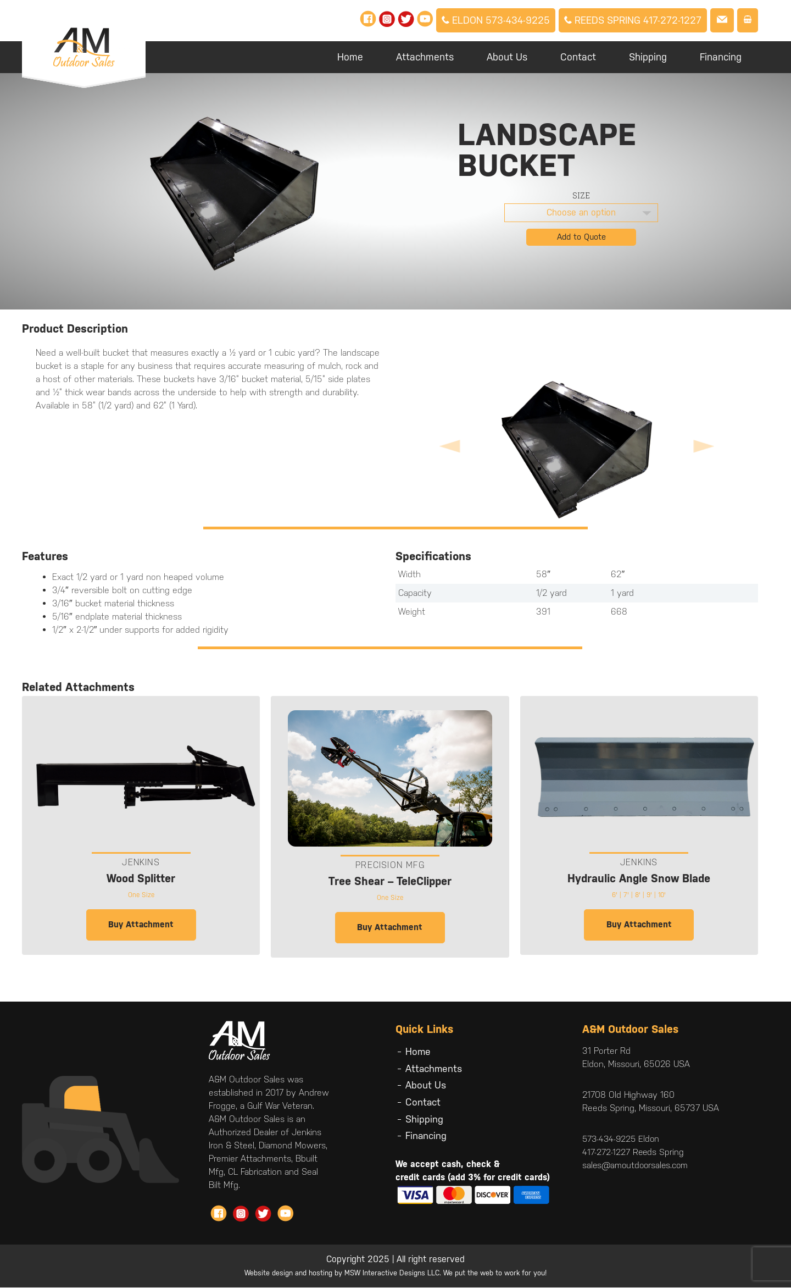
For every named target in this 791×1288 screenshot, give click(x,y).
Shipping (648, 57)
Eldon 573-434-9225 (496, 20)
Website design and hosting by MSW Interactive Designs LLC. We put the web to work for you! (395, 1273)
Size (581, 195)
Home (350, 57)
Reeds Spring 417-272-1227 (632, 20)
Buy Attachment (141, 925)
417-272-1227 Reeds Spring (633, 1152)
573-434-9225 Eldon (622, 1139)
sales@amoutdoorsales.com (637, 1165)
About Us (507, 57)
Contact (578, 57)
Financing (721, 57)
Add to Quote (581, 236)
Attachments (425, 57)
